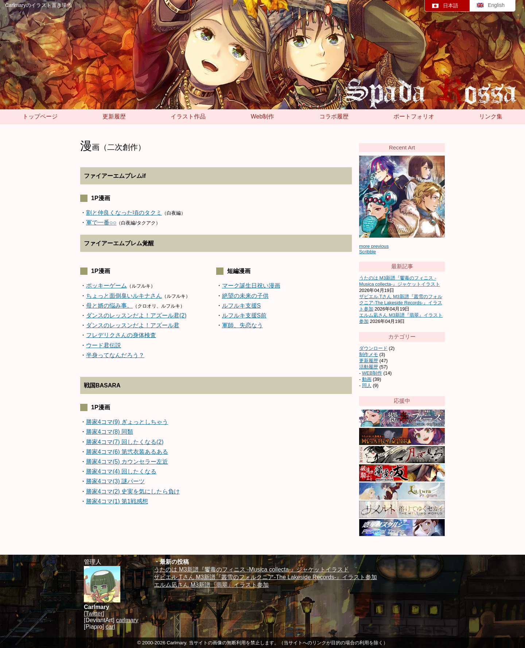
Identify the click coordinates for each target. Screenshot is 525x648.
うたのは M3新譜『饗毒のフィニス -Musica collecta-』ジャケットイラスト (251, 569)
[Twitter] (94, 613)
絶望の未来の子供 (245, 296)
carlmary (127, 620)
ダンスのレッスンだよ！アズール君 (132, 325)
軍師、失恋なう (242, 325)
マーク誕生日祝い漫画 (251, 285)
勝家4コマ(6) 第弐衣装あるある (127, 452)
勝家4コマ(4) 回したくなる (121, 471)
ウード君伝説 (103, 345)
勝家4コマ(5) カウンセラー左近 (127, 461)
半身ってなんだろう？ (115, 355)
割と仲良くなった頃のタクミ (124, 213)
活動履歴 (368, 367)
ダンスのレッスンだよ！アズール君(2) (136, 315)
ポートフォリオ (413, 116)
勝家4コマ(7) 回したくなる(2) (124, 442)
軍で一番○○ (101, 222)
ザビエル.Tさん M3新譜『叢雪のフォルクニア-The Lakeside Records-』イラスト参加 (400, 303)
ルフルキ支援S (241, 305)
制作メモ (368, 354)
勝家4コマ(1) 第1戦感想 (117, 501)
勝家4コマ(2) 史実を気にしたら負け (133, 491)
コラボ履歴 (334, 116)
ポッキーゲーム (106, 285)
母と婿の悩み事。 (109, 305)
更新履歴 (114, 116)
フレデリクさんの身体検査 (121, 335)
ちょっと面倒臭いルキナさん (124, 296)
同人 (367, 385)
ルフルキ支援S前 (244, 315)
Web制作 (263, 116)
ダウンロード (373, 348)
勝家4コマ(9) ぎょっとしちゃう (127, 422)
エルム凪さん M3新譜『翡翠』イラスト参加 (211, 585)
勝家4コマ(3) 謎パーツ (115, 481)
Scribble (367, 251)
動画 (367, 379)
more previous (374, 246)
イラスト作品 (188, 116)
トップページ (40, 116)
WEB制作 (372, 373)
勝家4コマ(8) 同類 (109, 432)
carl (110, 627)
